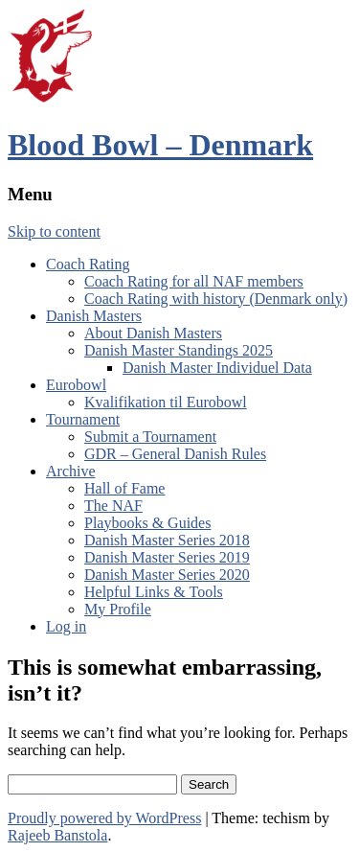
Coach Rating (88, 264)
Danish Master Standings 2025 (178, 350)
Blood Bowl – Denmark (160, 144)
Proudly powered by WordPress (104, 818)
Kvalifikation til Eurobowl (165, 402)
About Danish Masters (153, 333)
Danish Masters (94, 316)
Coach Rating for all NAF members (193, 281)
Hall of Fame (124, 488)
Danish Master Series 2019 (167, 557)
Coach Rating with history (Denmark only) (216, 298)
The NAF (113, 505)
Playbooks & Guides (147, 523)
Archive (71, 471)
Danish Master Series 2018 (167, 540)
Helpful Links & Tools (153, 592)
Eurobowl (76, 385)
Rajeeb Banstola (57, 835)
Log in (66, 626)
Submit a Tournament (150, 436)
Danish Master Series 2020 (167, 574)
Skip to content (54, 231)
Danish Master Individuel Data (217, 367)
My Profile (117, 609)
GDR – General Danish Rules (175, 454)
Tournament (83, 419)
